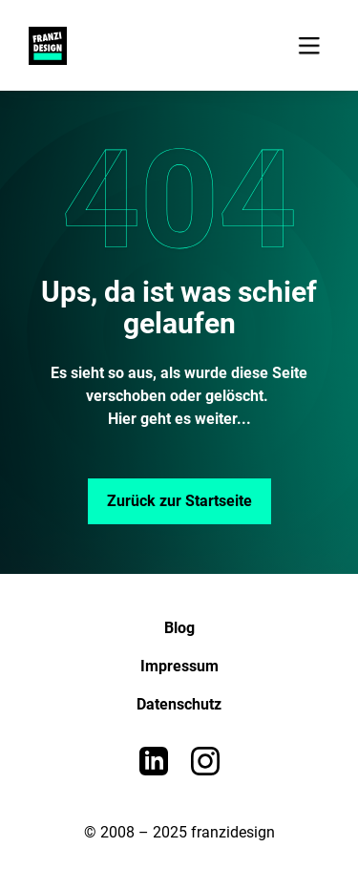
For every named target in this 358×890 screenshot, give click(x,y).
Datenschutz (179, 704)
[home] (43, 46)
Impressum (179, 666)
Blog (179, 628)
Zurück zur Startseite (179, 501)
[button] (309, 45)
